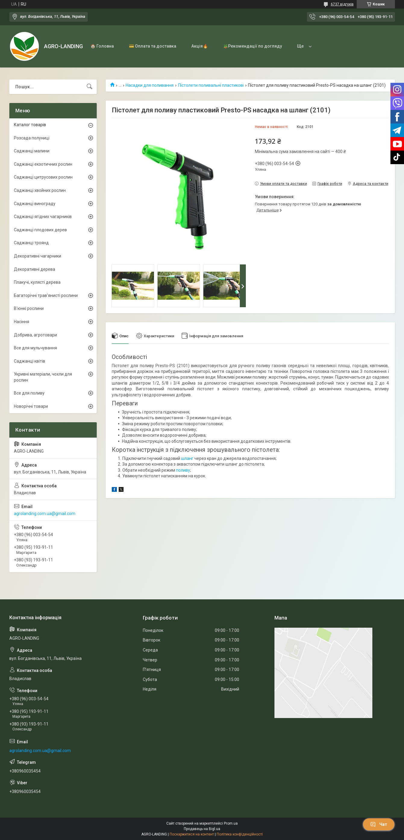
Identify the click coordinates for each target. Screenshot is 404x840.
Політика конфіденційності (240, 834)
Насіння (21, 321)
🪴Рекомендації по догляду (252, 46)
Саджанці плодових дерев (40, 229)
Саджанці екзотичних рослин (43, 164)
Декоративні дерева (34, 269)
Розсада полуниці (31, 138)
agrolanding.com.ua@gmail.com (44, 513)
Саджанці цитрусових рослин (43, 177)
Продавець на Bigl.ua (202, 829)
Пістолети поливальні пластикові (211, 85)
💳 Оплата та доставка (152, 46)
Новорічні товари (31, 406)
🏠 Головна (102, 46)
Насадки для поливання (150, 85)
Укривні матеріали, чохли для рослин (43, 377)
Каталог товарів (30, 124)
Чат (378, 824)
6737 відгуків (342, 4)
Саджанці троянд (31, 242)
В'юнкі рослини (29, 308)
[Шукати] (89, 87)
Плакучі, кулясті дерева (37, 282)
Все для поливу (29, 393)
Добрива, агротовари (35, 335)
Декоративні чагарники (37, 256)
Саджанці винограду (34, 203)
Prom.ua (231, 823)
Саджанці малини (31, 150)
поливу (183, 470)
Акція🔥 (199, 46)
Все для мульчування (35, 347)
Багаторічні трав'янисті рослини (46, 295)
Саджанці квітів (29, 361)
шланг (187, 458)
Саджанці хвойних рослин (40, 190)
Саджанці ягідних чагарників (43, 216)
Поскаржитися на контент (192, 834)
